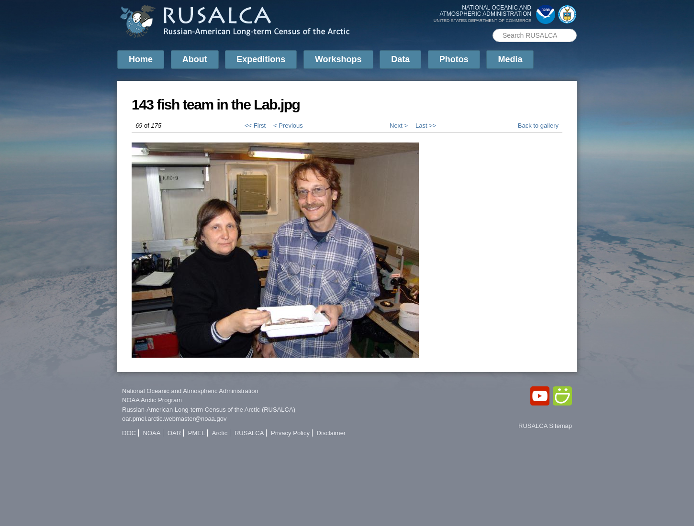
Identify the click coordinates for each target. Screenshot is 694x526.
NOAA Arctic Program (152, 400)
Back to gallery (538, 125)
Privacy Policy (290, 433)
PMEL (196, 433)
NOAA (152, 433)
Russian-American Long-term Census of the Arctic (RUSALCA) (208, 409)
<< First (255, 125)
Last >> (425, 125)
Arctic (220, 433)
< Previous (288, 125)
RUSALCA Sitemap (545, 425)
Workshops (338, 59)
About (194, 59)
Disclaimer (331, 433)
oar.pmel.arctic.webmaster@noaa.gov (174, 418)
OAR (174, 433)
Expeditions (260, 59)
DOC (129, 433)
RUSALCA (249, 433)
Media (510, 59)
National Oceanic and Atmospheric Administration (190, 390)
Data (400, 59)
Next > (399, 125)
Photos (454, 59)
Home (141, 59)
